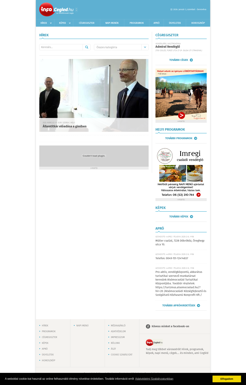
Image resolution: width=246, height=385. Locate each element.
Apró (157, 23)
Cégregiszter (86, 23)
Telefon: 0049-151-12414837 (171, 258)
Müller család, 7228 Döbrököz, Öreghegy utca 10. (179, 243)
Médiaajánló (118, 326)
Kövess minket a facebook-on (170, 326)
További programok (178, 138)
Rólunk (115, 343)
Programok (137, 23)
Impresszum (118, 337)
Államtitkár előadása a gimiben (64, 126)
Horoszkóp (198, 23)
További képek (178, 216)
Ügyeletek (175, 23)
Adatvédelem (118, 331)
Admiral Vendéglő (167, 46)
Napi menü (82, 326)
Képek (62, 23)
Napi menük (112, 23)
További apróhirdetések (178, 305)
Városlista (76, 10)
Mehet (87, 47)
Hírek (43, 23)
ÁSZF (113, 349)
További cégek (178, 60)
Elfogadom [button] (227, 378)
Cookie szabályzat (121, 355)
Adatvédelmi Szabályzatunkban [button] (154, 378)
